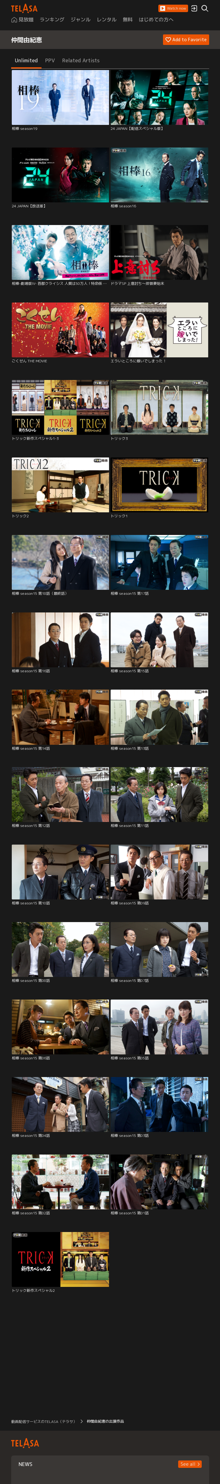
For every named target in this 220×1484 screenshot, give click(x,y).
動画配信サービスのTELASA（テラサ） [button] (44, 1421)
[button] (173, 8)
